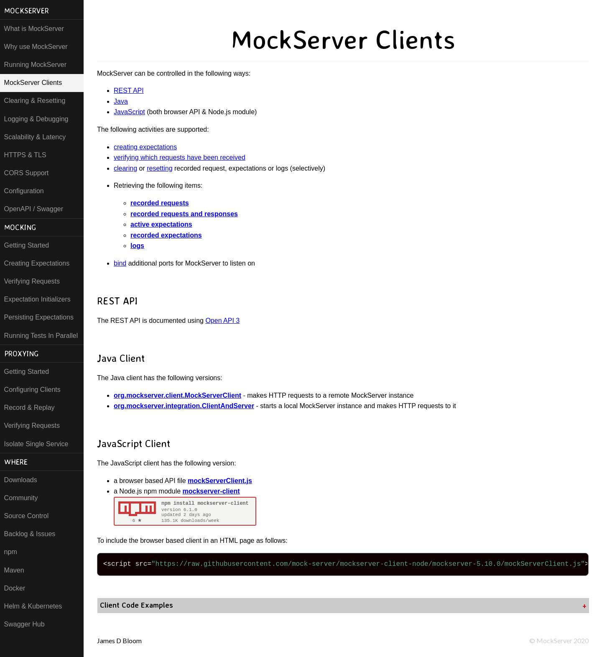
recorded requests (159, 203)
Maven (14, 570)
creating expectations (145, 147)
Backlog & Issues (30, 533)
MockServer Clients (33, 82)
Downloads (20, 479)
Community (21, 497)
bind (120, 263)
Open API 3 (222, 320)
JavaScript (129, 111)
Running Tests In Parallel (41, 335)
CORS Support (26, 172)
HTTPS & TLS (25, 154)
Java (121, 101)
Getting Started (26, 245)
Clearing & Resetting (35, 100)
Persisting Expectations (39, 317)
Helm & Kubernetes (33, 606)
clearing (125, 168)
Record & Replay (29, 407)
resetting (159, 168)
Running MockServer (35, 64)
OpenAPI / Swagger (33, 208)
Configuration (24, 190)
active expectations (161, 224)
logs (137, 245)
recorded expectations (166, 235)
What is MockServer (34, 28)
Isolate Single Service (36, 443)
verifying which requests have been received (179, 157)
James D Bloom (119, 640)
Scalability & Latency (35, 137)
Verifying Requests (32, 281)
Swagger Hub (24, 624)
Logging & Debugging (36, 119)
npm (10, 551)
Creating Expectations (37, 263)
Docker (15, 588)
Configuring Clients (32, 389)
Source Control (26, 515)
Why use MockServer (36, 46)
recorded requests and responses (184, 213)
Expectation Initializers (37, 299)
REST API (129, 90)
